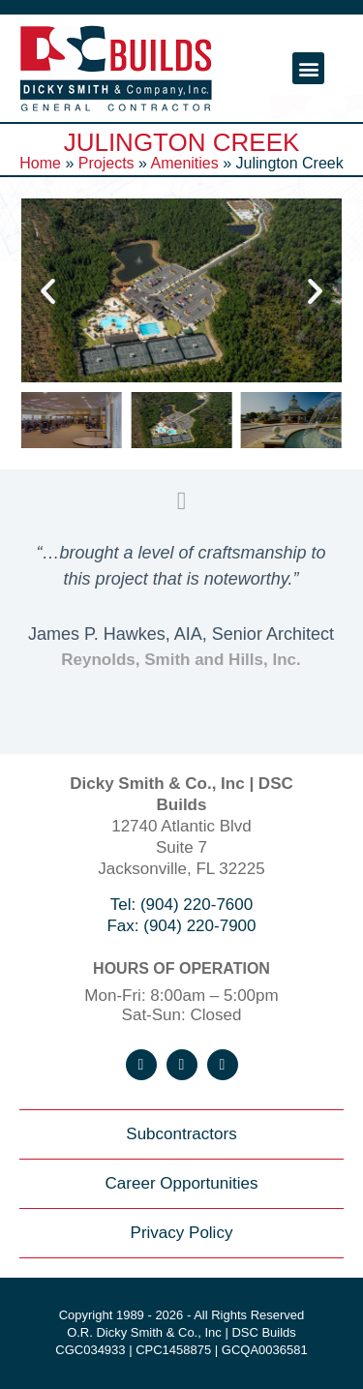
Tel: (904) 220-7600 (181, 904)
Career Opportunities (182, 1183)
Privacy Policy (182, 1232)
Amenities (184, 163)
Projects (106, 163)
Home (40, 163)
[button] (308, 68)
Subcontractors (181, 1134)
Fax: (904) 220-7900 (181, 926)
